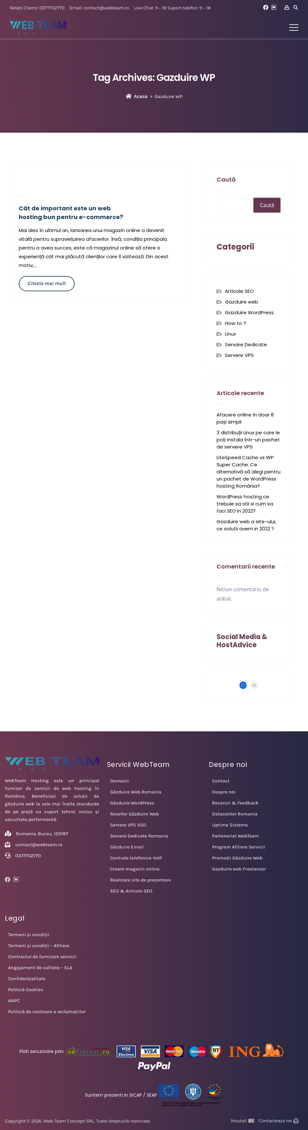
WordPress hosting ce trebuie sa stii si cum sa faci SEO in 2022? (245, 503)
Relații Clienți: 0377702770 (37, 7)
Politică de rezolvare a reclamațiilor (47, 1011)
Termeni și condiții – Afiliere (38, 945)
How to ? (235, 323)
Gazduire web (241, 301)
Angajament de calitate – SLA (40, 967)
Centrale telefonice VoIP (136, 858)
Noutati (239, 1120)
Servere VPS (239, 355)
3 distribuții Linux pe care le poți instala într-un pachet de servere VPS (248, 439)
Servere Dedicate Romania (139, 836)
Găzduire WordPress (132, 803)
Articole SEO (239, 291)
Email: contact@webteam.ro (99, 7)
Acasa (137, 96)
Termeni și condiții (28, 934)
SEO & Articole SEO (131, 891)
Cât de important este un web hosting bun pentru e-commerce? (71, 212)
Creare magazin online (135, 869)
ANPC (14, 1000)
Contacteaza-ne (275, 1120)
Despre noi (224, 792)
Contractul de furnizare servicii (42, 956)
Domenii (119, 781)
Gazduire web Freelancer (239, 869)
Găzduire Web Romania (136, 792)
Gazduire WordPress (249, 312)
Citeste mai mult (46, 283)
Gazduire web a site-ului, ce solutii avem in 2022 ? (246, 525)
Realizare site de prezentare (140, 880)
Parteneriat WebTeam (235, 836)
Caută (226, 179)
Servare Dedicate (246, 344)
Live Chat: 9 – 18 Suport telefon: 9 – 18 (172, 7)
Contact (220, 781)
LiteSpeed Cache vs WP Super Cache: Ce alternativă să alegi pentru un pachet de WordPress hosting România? (249, 471)
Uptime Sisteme (230, 825)
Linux (230, 333)
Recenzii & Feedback (235, 803)
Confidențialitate (27, 978)
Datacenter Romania (234, 814)
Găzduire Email (127, 847)
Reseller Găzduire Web (134, 814)
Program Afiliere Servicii (238, 847)
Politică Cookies (25, 989)
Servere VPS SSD (128, 825)
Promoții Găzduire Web (237, 858)
